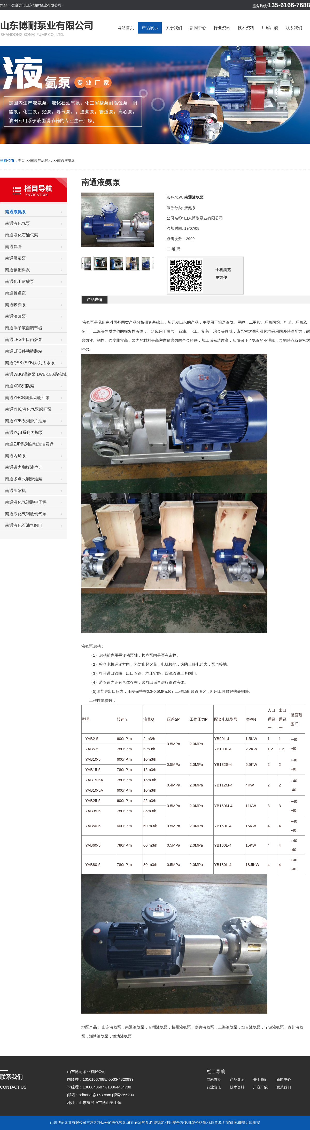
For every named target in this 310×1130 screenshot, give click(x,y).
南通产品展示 (41, 160)
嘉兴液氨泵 (204, 1027)
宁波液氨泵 (274, 1027)
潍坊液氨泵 (122, 1036)
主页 (21, 160)
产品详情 (94, 299)
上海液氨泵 (227, 1027)
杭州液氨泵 (181, 1027)
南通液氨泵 (66, 160)
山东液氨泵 (111, 1027)
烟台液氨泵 (251, 1027)
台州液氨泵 (158, 1027)
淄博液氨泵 (99, 1036)
